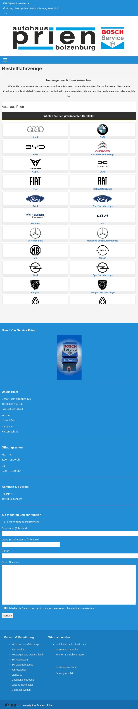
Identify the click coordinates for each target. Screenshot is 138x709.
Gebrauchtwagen (21, 689)
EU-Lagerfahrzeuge (22, 664)
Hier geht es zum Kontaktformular (20, 522)
